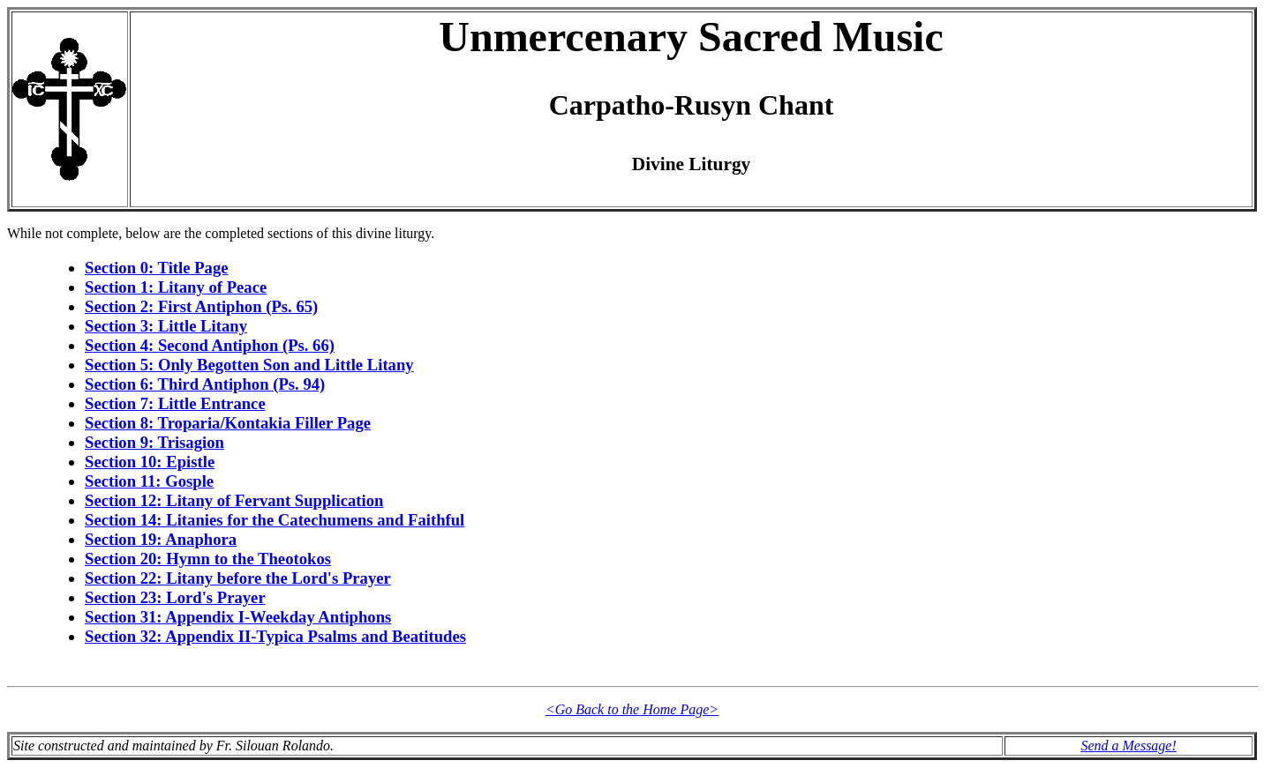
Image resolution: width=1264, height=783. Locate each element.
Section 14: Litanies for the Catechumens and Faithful (274, 520)
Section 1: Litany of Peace (176, 287)
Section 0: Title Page (157, 267)
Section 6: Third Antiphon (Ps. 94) (205, 384)
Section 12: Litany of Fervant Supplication (234, 500)
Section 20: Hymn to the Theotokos (208, 558)
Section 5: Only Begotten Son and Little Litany (249, 364)
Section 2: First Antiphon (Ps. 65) (201, 306)
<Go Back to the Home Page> (632, 709)
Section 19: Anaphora (161, 539)
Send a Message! (1128, 745)
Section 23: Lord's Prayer (175, 597)
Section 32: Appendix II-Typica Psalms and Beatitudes (275, 636)
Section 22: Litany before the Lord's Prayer (238, 578)
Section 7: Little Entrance (175, 403)
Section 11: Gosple (149, 481)
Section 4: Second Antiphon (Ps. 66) (210, 345)
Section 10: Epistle (149, 461)
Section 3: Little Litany (166, 326)
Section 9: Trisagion (154, 442)
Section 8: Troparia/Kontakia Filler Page (228, 423)
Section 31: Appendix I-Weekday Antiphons (238, 617)
